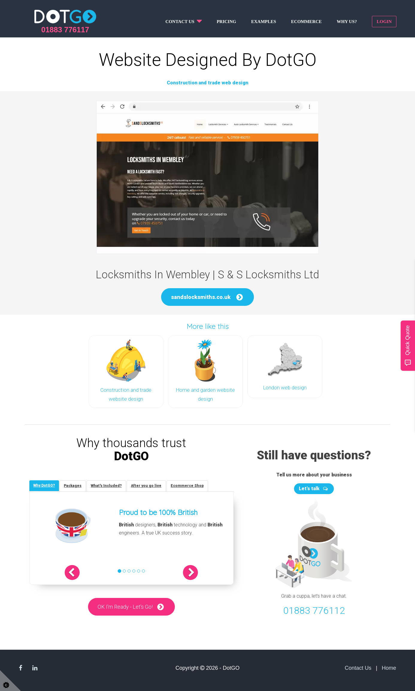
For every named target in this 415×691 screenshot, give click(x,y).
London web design (284, 388)
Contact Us (358, 667)
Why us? (347, 21)
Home (389, 667)
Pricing (226, 21)
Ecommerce (306, 21)
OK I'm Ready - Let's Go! (125, 607)
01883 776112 (314, 610)
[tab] (44, 485)
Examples (263, 21)
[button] (77, 572)
